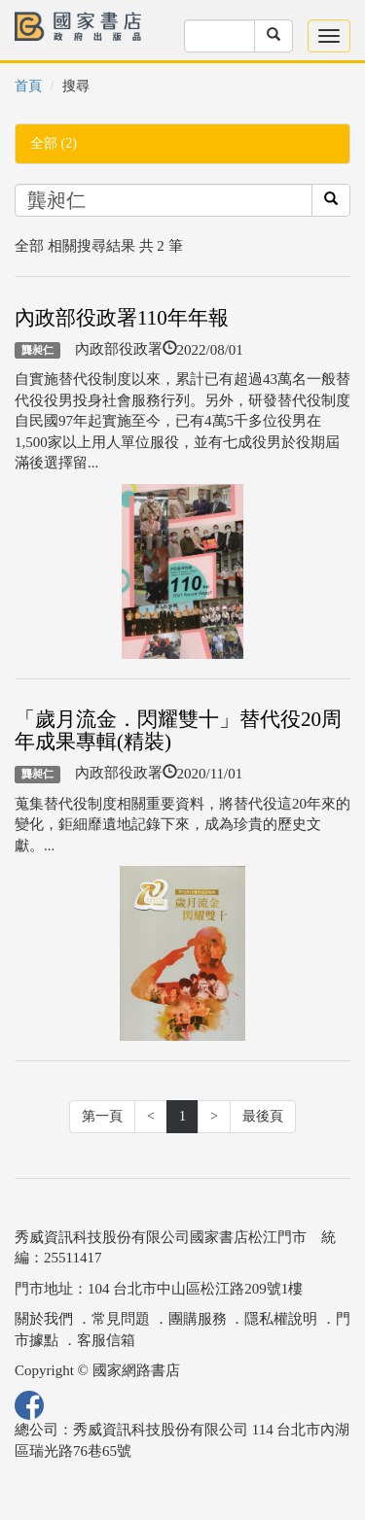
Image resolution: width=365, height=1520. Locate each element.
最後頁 (262, 1116)
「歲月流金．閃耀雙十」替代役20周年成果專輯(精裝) (178, 730)
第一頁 (102, 1116)
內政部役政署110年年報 (122, 317)
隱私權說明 (280, 1319)
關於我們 (44, 1319)
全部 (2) (53, 143)
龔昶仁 (37, 350)
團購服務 (197, 1319)
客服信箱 (106, 1340)
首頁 (28, 86)
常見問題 (120, 1319)
